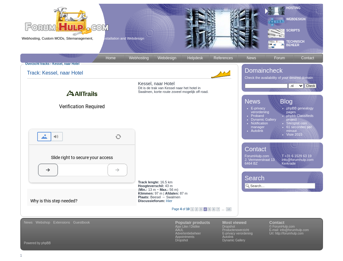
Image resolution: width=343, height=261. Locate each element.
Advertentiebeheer (188, 233)
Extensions (61, 222)
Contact (276, 222)
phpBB (46, 243)
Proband (257, 116)
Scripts (293, 30)
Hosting (293, 8)
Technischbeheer (295, 43)
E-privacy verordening (260, 110)
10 (228, 209)
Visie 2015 (294, 134)
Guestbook (81, 222)
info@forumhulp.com (294, 230)
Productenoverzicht (235, 230)
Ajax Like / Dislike (187, 226)
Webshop (43, 222)
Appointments (184, 237)
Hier (169, 201)
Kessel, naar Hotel (65, 63)
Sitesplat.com (296, 123)
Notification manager (259, 125)
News (28, 222)
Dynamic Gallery (263, 119)
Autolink (257, 131)
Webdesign (296, 19)
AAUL (179, 230)
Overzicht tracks (37, 63)
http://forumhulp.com (289, 233)
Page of (181, 209)
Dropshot (181, 240)
